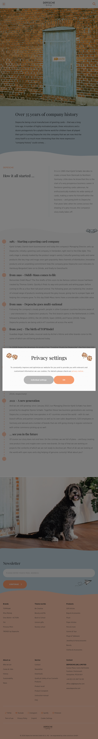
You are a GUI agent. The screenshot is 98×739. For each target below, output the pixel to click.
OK (64, 380)
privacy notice (77, 371)
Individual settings (39, 380)
